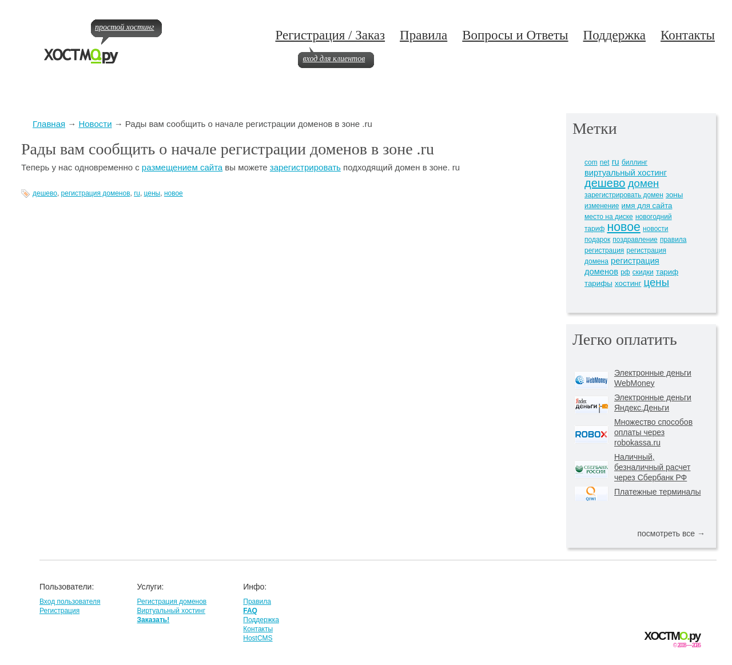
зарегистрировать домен (623, 195)
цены (152, 193)
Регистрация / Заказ (330, 35)
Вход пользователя (69, 602)
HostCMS (257, 638)
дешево (45, 193)
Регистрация (59, 611)
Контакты (688, 35)
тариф (667, 272)
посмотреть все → (671, 533)
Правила (423, 35)
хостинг (628, 283)
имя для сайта (647, 205)
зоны (674, 194)
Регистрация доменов (171, 602)
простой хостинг (124, 27)
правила (673, 240)
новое (173, 193)
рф (625, 272)
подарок (597, 240)
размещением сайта (182, 167)
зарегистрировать (305, 167)
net (605, 162)
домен (643, 183)
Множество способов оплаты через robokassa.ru (653, 432)
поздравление (634, 240)
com (591, 162)
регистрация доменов (95, 193)
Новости (95, 124)
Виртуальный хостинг (171, 611)
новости (655, 229)
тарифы (598, 283)
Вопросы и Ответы (515, 35)
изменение (601, 206)
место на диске (608, 217)
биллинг (634, 162)
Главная (49, 124)
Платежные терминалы (657, 491)
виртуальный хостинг (625, 172)
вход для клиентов (334, 58)
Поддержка (614, 35)
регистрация (604, 250)
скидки (643, 272)
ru (137, 193)
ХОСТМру (672, 636)
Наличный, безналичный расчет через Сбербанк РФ (652, 467)
